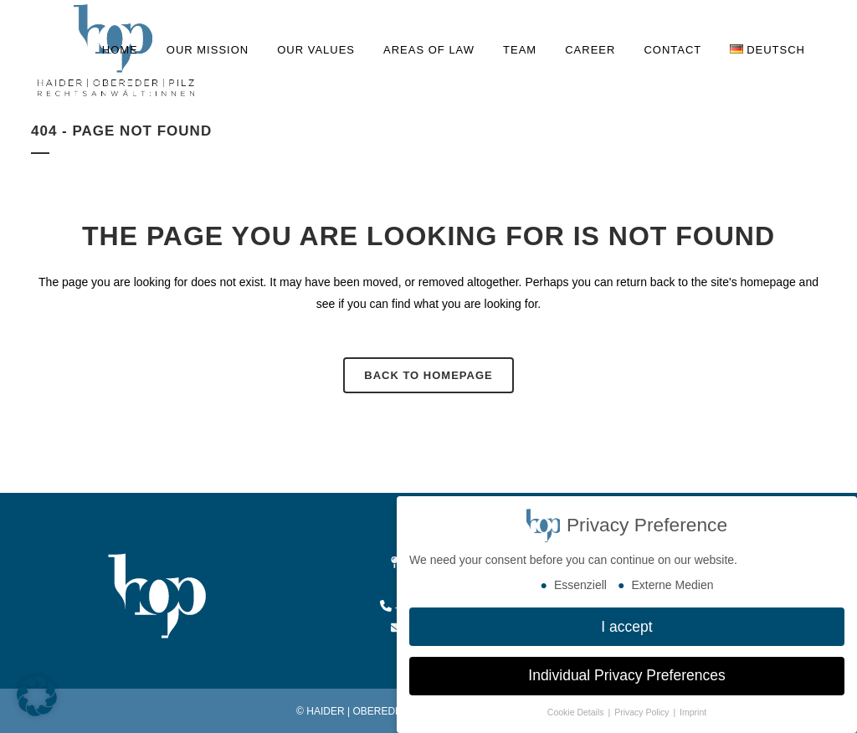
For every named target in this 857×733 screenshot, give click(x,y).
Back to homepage (428, 375)
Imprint (693, 712)
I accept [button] (626, 626)
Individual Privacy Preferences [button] (626, 675)
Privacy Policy (642, 712)
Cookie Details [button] (577, 712)
